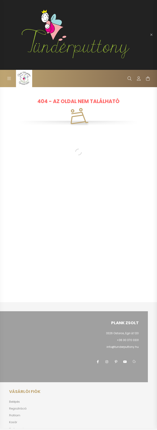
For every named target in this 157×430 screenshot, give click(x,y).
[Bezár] (151, 34)
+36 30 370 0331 (128, 340)
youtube (125, 361)
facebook (97, 361)
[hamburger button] (9, 78)
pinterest (115, 361)
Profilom (14, 415)
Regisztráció (17, 408)
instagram (106, 361)
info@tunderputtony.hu (123, 347)
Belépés (14, 401)
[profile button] (138, 78)
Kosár (13, 422)
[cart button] (147, 78)
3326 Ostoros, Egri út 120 (122, 333)
